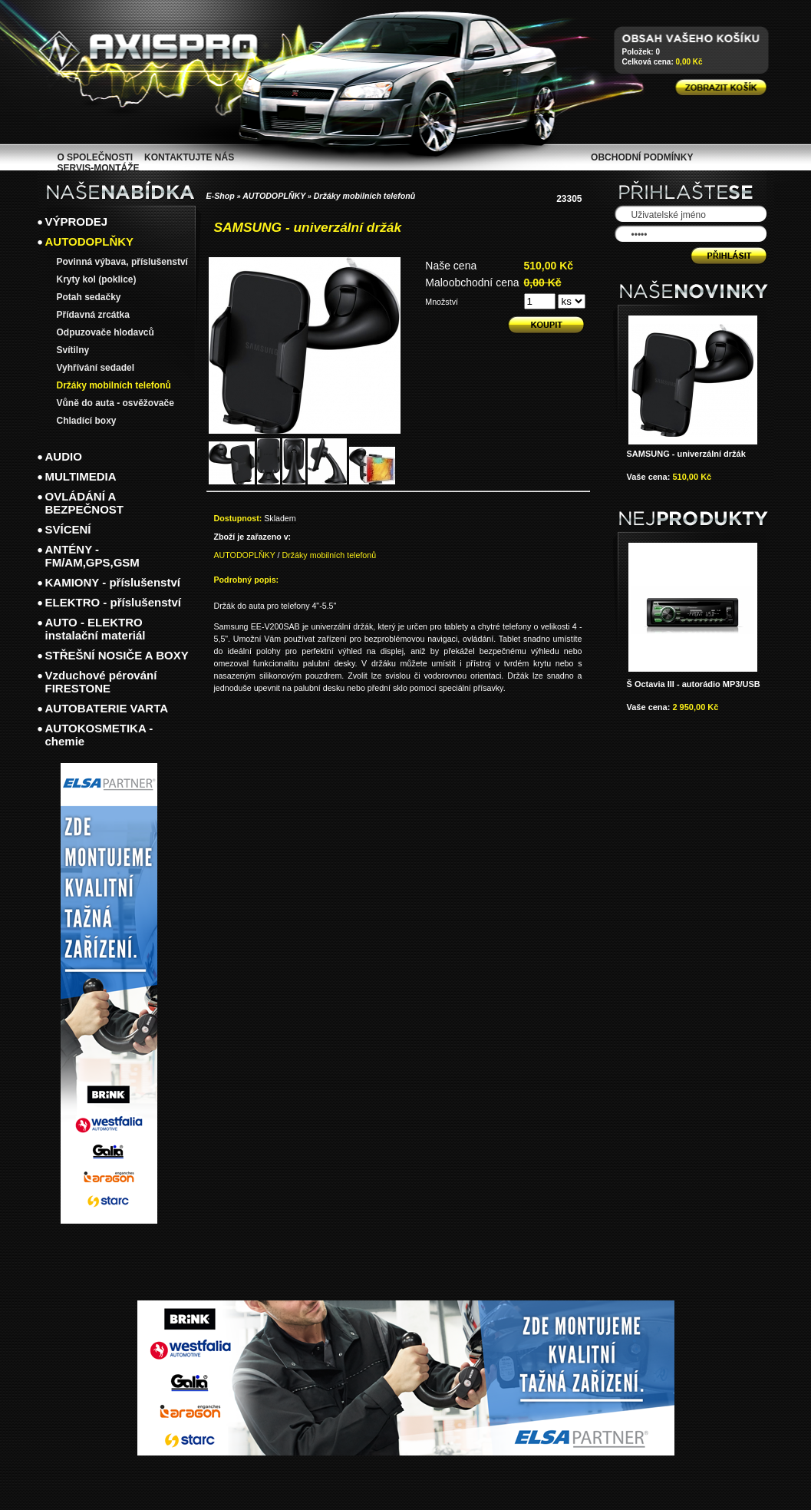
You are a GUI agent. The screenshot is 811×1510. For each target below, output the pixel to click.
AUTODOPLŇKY (273, 195)
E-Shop (220, 195)
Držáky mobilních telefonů (365, 195)
